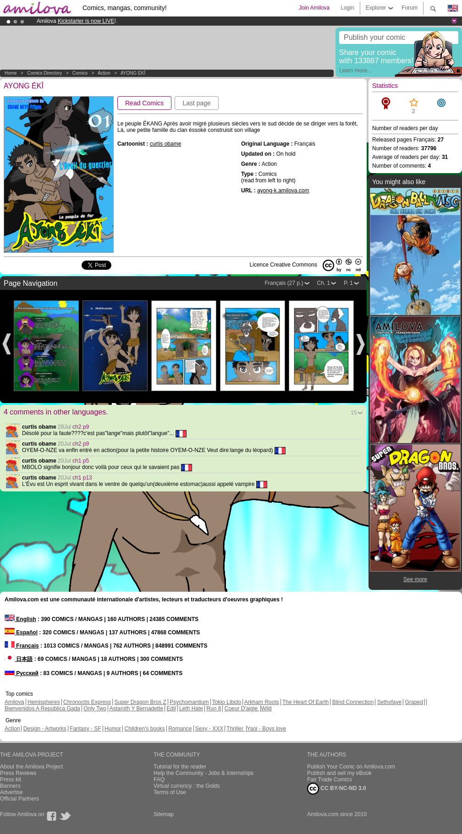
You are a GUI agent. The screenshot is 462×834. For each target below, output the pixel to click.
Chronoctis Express (87, 702)
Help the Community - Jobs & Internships (203, 773)
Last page (196, 103)
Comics (80, 73)
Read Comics (144, 103)
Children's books (144, 728)
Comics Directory (44, 73)
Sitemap (164, 814)
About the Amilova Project (31, 766)
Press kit (10, 779)
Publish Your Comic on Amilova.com (351, 766)
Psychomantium (189, 702)
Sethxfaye (389, 702)
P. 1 (348, 283)
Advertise (11, 792)
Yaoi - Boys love (266, 728)
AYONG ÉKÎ (133, 73)
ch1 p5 (80, 461)
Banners (10, 786)
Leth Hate (191, 708)
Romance (180, 728)
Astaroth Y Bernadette (137, 708)
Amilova (14, 702)
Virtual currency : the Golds (187, 786)
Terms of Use (170, 792)
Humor (112, 728)
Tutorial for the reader (180, 766)
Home (11, 73)
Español (21, 632)
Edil (171, 708)
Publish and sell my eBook (339, 773)
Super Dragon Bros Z (140, 702)
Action (104, 73)
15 (354, 412)
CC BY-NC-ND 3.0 (336, 789)
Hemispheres (44, 702)
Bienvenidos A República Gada (42, 708)
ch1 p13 (82, 477)
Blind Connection (353, 702)
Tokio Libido (226, 702)
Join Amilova (314, 8)
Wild (266, 708)
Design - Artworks (44, 728)
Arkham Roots (261, 702)
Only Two (94, 708)
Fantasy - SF (85, 728)
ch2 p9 (80, 427)
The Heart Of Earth (305, 702)
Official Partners (19, 799)
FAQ (159, 779)
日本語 (19, 659)
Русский (21, 673)
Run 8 (213, 708)
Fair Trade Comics (329, 779)
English (20, 619)
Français (22, 646)
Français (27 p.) (283, 283)
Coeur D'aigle (242, 708)
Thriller (235, 728)
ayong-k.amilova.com (283, 190)
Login (347, 8)
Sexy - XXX (209, 728)
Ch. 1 (323, 283)
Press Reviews (18, 773)
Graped (414, 702)
